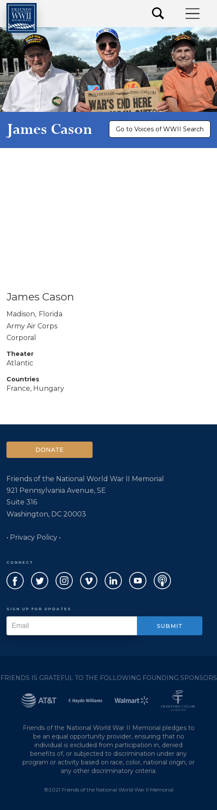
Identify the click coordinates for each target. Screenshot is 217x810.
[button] (193, 14)
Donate (49, 450)
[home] (21, 18)
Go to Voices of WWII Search (160, 129)
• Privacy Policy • (33, 537)
